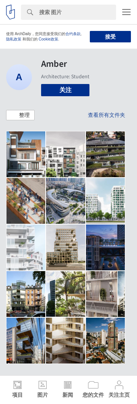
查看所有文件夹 (106, 115)
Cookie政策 (48, 39)
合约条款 (73, 34)
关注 (65, 90)
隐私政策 (13, 39)
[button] (20, 115)
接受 (110, 37)
